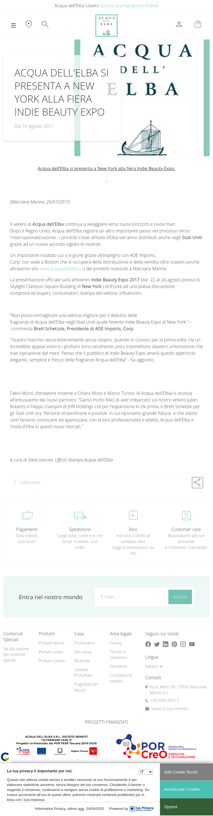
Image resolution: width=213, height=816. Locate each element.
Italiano (151, 666)
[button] (197, 482)
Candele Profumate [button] (83, 672)
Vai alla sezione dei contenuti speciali (16, 654)
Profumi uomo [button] (51, 651)
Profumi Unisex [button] (52, 660)
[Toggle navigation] (13, 25)
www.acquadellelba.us (62, 269)
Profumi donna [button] (51, 643)
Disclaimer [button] (119, 666)
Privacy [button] (116, 643)
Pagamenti (26, 529)
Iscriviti (180, 597)
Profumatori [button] (84, 643)
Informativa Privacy (50, 809)
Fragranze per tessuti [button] (86, 687)
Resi (133, 529)
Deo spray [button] (83, 651)
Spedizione (80, 529)
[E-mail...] (130, 597)
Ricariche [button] (82, 660)
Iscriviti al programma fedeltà (130, 6)
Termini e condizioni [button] (118, 654)
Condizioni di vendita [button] (121, 678)
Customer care (186, 529)
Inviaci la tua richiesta (169, 708)
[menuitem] (53, 643)
